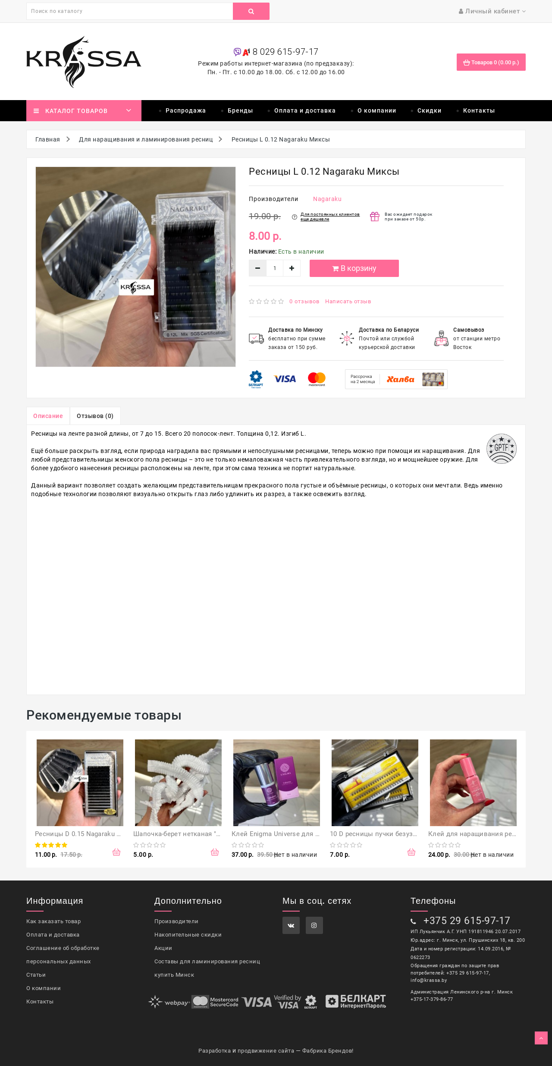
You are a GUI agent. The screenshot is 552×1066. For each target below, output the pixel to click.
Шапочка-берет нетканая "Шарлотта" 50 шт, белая (212, 834)
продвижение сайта (266, 1050)
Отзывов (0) (95, 415)
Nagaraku (327, 198)
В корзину (354, 268)
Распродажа (186, 110)
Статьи (36, 975)
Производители (176, 921)
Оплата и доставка (305, 110)
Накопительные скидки (188, 934)
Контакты (479, 110)
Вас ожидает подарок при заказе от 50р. (409, 216)
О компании (377, 110)
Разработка (214, 1050)
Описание (48, 415)
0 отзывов (304, 301)
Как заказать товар (53, 921)
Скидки (429, 110)
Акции (163, 948)
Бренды (240, 110)
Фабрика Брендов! (328, 1050)
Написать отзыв (348, 301)
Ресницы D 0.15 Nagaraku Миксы (87, 834)
